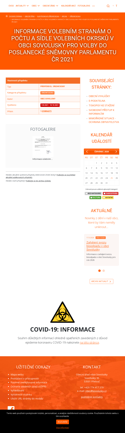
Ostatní (108, 198)
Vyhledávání (17, 390)
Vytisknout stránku (21, 394)
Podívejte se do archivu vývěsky (38, 181)
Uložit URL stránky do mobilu (27, 398)
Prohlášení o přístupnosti (25, 378)
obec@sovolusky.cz (96, 391)
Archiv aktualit (101, 281)
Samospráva (110, 193)
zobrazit (46, 111)
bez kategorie (93, 193)
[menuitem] (99, 96)
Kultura (95, 198)
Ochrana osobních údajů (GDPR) (28, 386)
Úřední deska (47, 93)
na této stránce (89, 342)
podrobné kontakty (92, 397)
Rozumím (62, 426)
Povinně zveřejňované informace (29, 382)
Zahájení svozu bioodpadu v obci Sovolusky (97, 246)
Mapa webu (17, 374)
